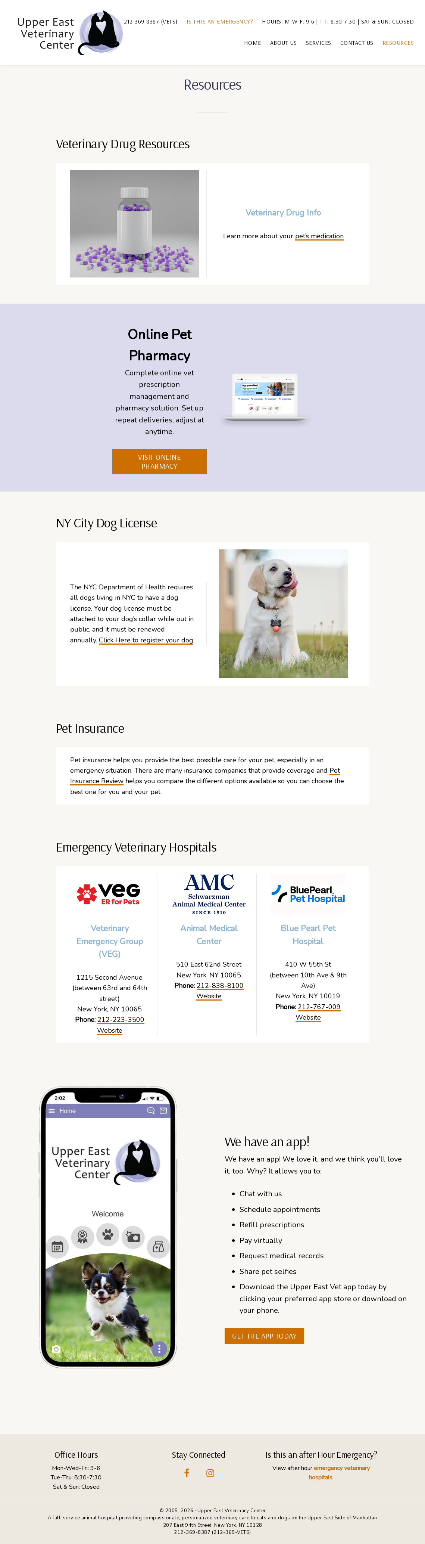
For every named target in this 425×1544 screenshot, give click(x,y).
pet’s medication (319, 236)
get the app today (264, 1335)
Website (109, 1030)
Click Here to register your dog (146, 640)
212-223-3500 (120, 1019)
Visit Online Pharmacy (159, 461)
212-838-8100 (220, 985)
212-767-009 (319, 1006)
